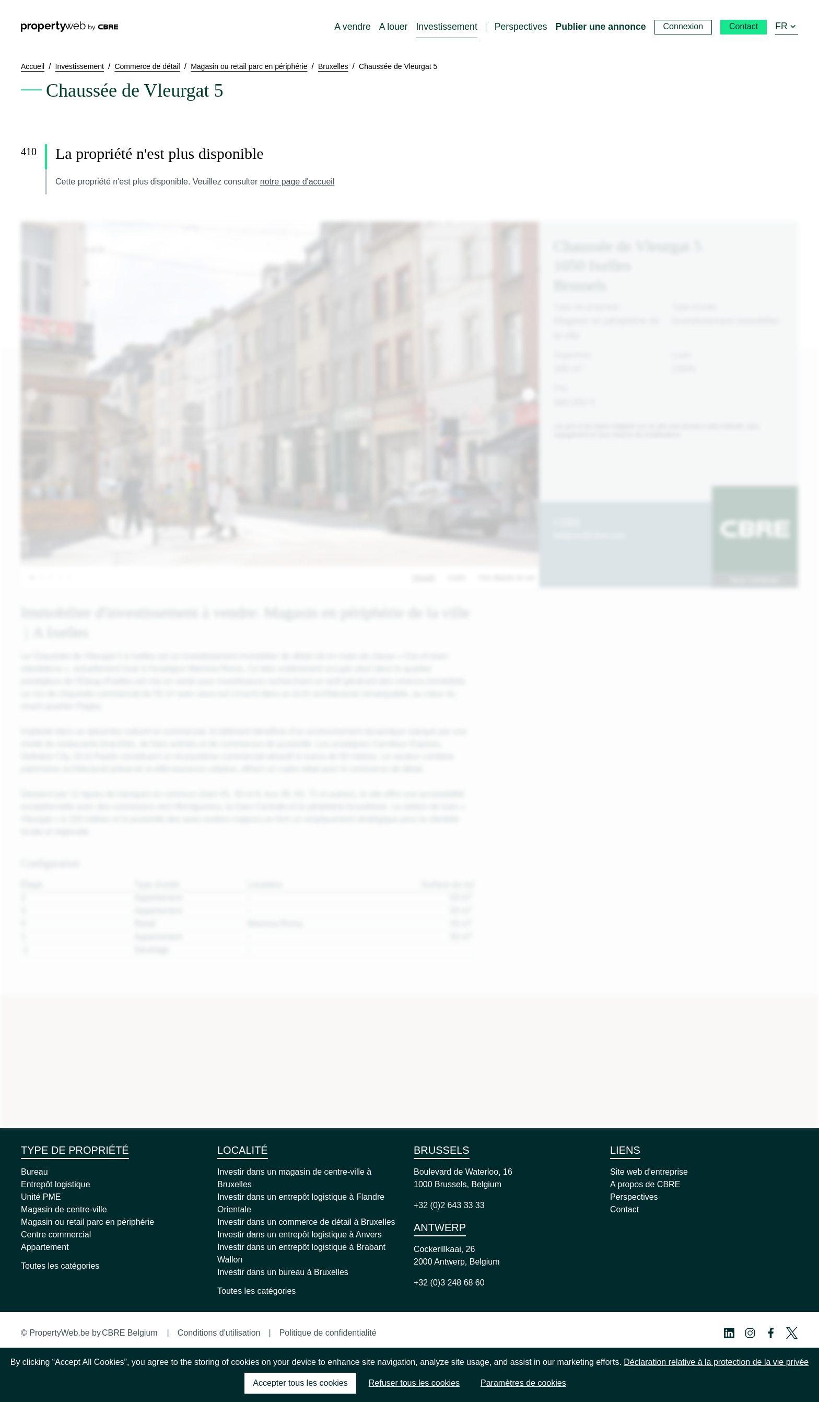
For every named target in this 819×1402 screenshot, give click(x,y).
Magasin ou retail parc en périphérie (87, 1222)
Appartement (45, 1247)
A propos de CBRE (645, 1184)
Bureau (34, 1171)
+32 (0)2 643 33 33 (449, 1205)
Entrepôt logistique (55, 1184)
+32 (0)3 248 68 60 (449, 1282)
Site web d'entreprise (649, 1171)
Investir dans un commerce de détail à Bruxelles (306, 1222)
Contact (624, 1209)
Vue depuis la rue (506, 577)
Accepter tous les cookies (300, 1382)
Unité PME (41, 1196)
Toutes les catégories (60, 1265)
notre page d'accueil (297, 181)
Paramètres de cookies (523, 1382)
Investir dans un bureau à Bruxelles (282, 1272)
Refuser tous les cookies (414, 1382)
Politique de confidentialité (328, 1332)
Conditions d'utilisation (219, 1332)
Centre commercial (56, 1234)
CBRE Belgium (130, 1332)
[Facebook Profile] (771, 1333)
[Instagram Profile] (750, 1333)
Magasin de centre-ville (64, 1209)
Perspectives (634, 1196)
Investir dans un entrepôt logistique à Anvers (299, 1234)
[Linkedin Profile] (729, 1333)
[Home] (69, 26)
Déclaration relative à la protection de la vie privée (716, 1362)
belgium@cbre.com (590, 535)
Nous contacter (754, 580)
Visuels (423, 577)
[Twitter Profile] (792, 1333)
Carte (456, 577)
